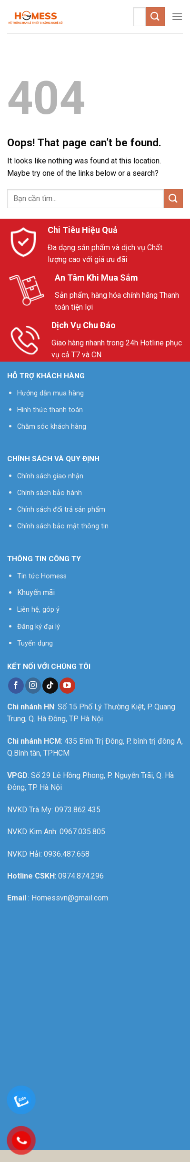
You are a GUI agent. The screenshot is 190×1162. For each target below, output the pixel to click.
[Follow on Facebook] (16, 685)
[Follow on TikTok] (50, 685)
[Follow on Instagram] (33, 685)
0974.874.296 (81, 875)
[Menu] (177, 16)
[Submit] (155, 16)
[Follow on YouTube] (67, 685)
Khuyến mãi (36, 592)
